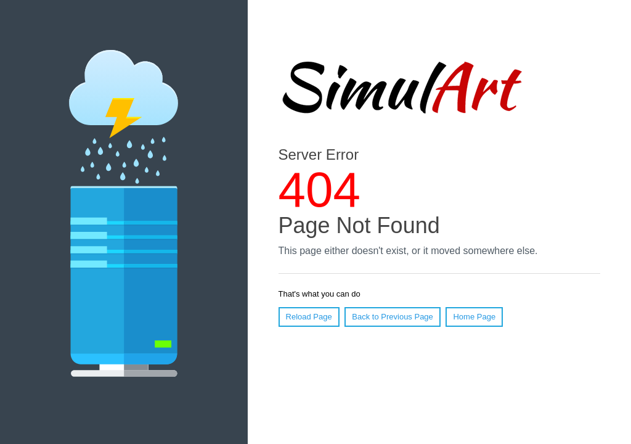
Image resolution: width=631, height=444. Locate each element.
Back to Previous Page (392, 316)
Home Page (474, 316)
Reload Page (309, 316)
